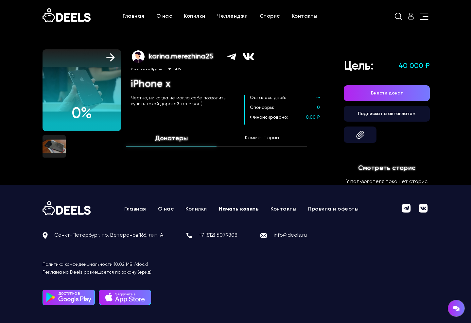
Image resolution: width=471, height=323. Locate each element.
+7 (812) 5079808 (218, 235)
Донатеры (171, 138)
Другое (156, 69)
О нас (164, 16)
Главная (134, 16)
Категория (139, 69)
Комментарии (262, 138)
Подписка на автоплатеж (387, 113)
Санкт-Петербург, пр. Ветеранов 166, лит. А (108, 235)
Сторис (270, 16)
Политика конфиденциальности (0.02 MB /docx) (95, 264)
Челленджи (232, 16)
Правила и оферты (333, 209)
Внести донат (387, 93)
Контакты (305, 16)
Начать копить (239, 209)
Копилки (194, 16)
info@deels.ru (290, 235)
